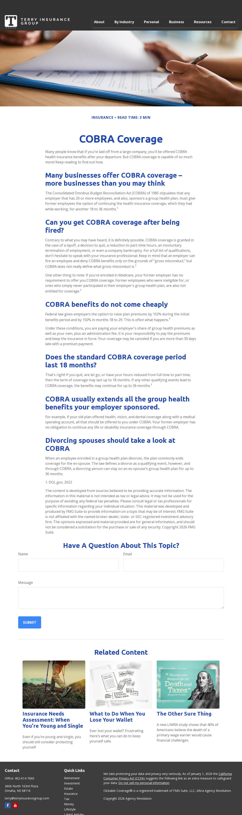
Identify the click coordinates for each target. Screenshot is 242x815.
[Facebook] (8, 792)
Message (25, 569)
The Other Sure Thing (184, 701)
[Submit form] (29, 609)
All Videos (70, 807)
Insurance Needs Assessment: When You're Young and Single (53, 707)
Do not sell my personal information (143, 770)
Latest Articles (74, 801)
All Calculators (74, 812)
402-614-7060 (24, 765)
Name (23, 541)
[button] (99, 9)
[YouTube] (15, 792)
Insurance (71, 781)
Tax (66, 786)
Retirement (72, 765)
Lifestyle (70, 796)
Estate (68, 775)
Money (69, 791)
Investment (72, 770)
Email (127, 541)
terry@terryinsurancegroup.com (27, 785)
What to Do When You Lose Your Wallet (117, 704)
